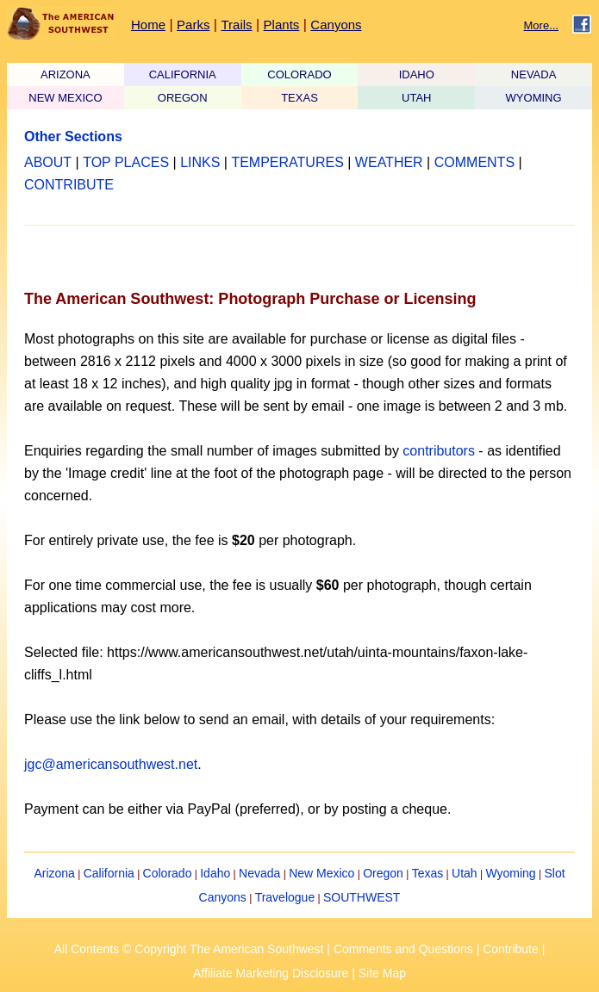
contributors (438, 450)
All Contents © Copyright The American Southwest (189, 949)
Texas (428, 873)
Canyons (335, 24)
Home (148, 24)
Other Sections (73, 136)
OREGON (183, 97)
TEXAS (299, 97)
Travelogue (285, 897)
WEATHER (389, 162)
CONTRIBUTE (69, 184)
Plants (282, 24)
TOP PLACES (126, 162)
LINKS (200, 162)
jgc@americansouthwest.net (110, 764)
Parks (193, 24)
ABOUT (48, 162)
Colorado (167, 873)
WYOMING (534, 97)
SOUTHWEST (361, 897)
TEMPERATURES (287, 162)
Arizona (54, 873)
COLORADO (299, 74)
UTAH (416, 97)
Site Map (382, 973)
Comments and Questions (403, 949)
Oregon (383, 873)
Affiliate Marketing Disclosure (270, 973)
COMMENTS (474, 162)
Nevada (259, 873)
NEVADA (534, 74)
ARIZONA (65, 74)
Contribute (511, 949)
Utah (464, 873)
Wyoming (510, 873)
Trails (236, 24)
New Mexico (321, 873)
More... (541, 25)
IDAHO (416, 74)
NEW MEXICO (65, 97)
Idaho (215, 873)
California (109, 873)
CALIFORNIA (182, 74)
